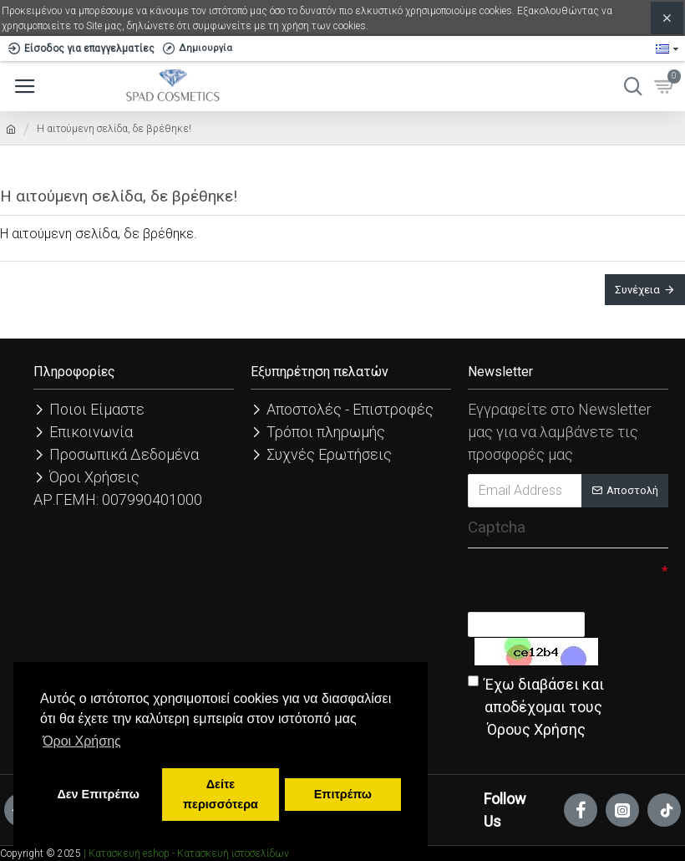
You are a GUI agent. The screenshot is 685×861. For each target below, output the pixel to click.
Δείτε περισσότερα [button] (220, 794)
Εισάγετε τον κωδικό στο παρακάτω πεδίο (555, 585)
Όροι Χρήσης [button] (82, 741)
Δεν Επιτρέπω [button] (98, 794)
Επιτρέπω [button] (343, 794)
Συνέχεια (637, 289)
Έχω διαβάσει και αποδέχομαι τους (536, 708)
